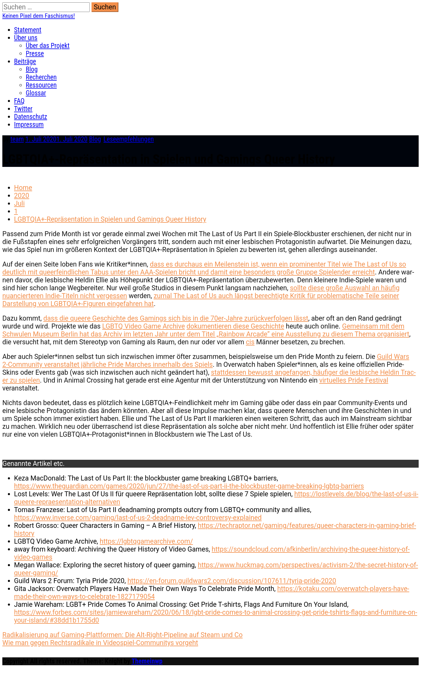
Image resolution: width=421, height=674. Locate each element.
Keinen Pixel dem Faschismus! (38, 15)
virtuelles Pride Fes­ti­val (353, 380)
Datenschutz (30, 117)
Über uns (25, 38)
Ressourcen (41, 85)
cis (250, 342)
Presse (35, 54)
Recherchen (41, 77)
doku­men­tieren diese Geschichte (235, 326)
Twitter (23, 109)
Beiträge (25, 61)
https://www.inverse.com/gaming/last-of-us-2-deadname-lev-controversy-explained (138, 518)
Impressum (29, 125)
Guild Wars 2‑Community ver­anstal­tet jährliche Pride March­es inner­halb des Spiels (205, 361)
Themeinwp (147, 661)
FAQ (19, 101)
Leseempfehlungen (128, 139)
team (17, 139)
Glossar (36, 93)
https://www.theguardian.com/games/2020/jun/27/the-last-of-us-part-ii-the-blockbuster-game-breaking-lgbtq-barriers (189, 486)
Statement (27, 30)
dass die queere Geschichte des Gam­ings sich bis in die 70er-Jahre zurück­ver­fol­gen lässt (175, 318)
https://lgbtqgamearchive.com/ (146, 541)
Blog (32, 69)
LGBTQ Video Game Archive (143, 326)
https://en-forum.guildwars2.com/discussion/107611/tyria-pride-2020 (231, 581)
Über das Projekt (48, 46)
